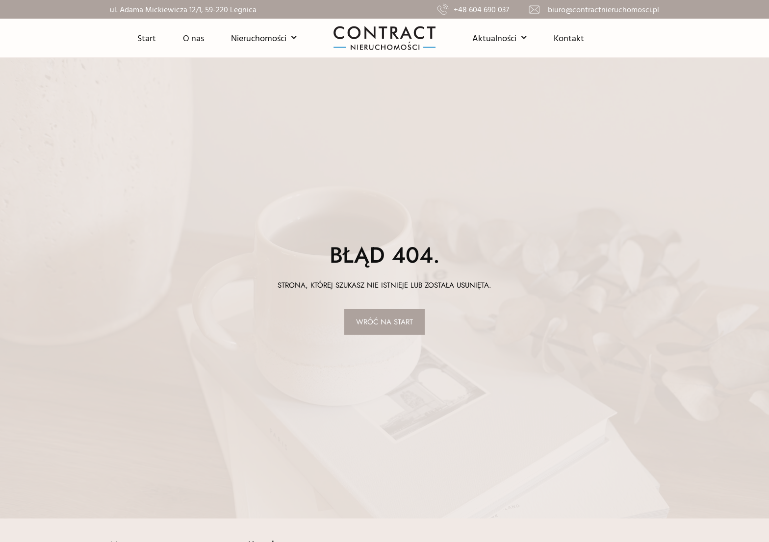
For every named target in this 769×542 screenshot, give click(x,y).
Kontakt (569, 38)
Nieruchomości (264, 38)
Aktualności (499, 38)
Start (146, 38)
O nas (193, 38)
